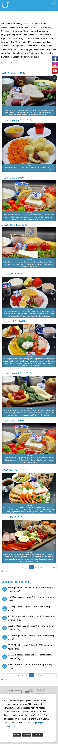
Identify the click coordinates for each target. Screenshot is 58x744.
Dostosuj (26, 734)
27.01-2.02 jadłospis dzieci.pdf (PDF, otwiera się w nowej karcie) (28, 628)
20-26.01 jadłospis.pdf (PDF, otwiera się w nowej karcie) (27, 666)
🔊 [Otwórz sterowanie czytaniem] (54, 77)
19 (45, 675)
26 (41, 567)
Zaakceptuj (37, 734)
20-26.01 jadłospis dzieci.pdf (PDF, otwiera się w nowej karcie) (27, 657)
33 (54, 675)
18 (41, 675)
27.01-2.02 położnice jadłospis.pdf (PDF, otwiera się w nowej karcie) (28, 618)
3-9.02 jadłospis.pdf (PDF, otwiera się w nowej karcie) (26, 608)
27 (45, 567)
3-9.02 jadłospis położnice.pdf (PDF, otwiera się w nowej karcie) (27, 589)
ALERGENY (6, 63)
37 (54, 567)
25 (36, 567)
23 (27, 567)
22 (22, 567)
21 (18, 567)
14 (22, 675)
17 (36, 675)
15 (27, 675)
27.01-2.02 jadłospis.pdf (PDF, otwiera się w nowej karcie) (28, 637)
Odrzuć (16, 734)
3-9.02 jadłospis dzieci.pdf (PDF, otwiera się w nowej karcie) (28, 599)
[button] (3, 147)
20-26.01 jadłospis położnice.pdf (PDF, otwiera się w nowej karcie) (28, 647)
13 (18, 675)
